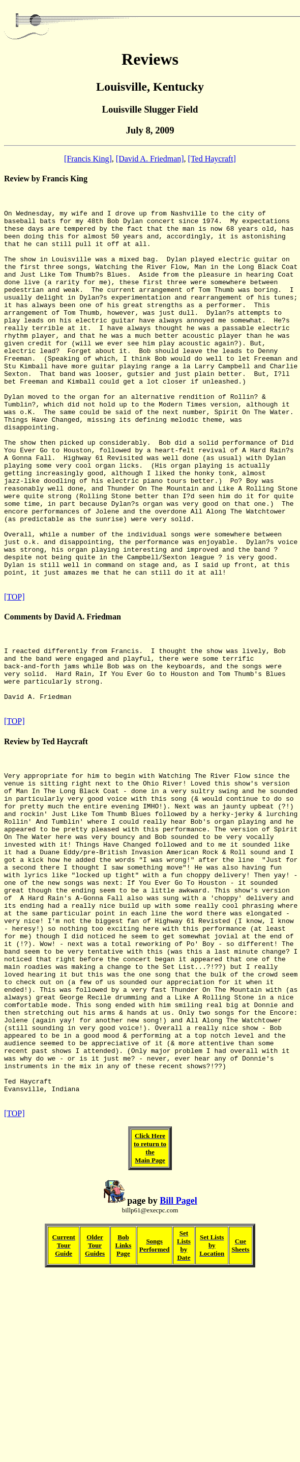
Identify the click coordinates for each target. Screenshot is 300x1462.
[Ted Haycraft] (212, 158)
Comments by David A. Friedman (62, 694)
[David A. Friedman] (150, 158)
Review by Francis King (45, 178)
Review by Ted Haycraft (46, 834)
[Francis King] (88, 158)
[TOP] (14, 674)
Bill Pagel (178, 1363)
